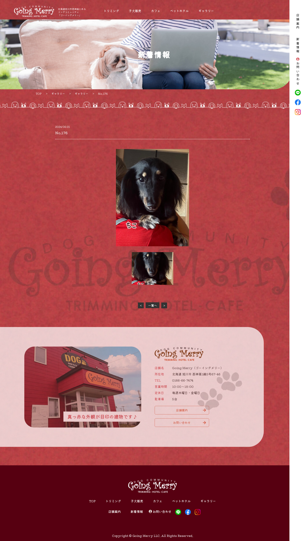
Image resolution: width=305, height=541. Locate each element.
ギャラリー (206, 10)
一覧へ (152, 305)
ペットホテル (179, 10)
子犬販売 (135, 10)
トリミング (111, 10)
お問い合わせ (297, 73)
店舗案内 (297, 22)
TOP (92, 501)
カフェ (155, 10)
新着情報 (297, 46)
